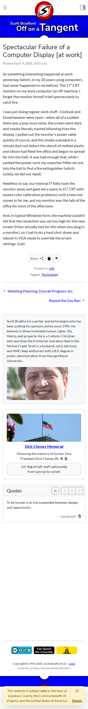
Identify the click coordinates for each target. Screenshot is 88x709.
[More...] (57, 258)
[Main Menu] (5, 7)
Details (77, 701)
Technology (50, 274)
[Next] (79, 490)
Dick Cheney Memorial (44, 446)
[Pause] (72, 490)
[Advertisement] (44, 578)
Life (51, 268)
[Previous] (65, 490)
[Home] (44, 7)
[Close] (77, 690)
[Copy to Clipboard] (49, 258)
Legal (72, 663)
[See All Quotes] (55, 490)
